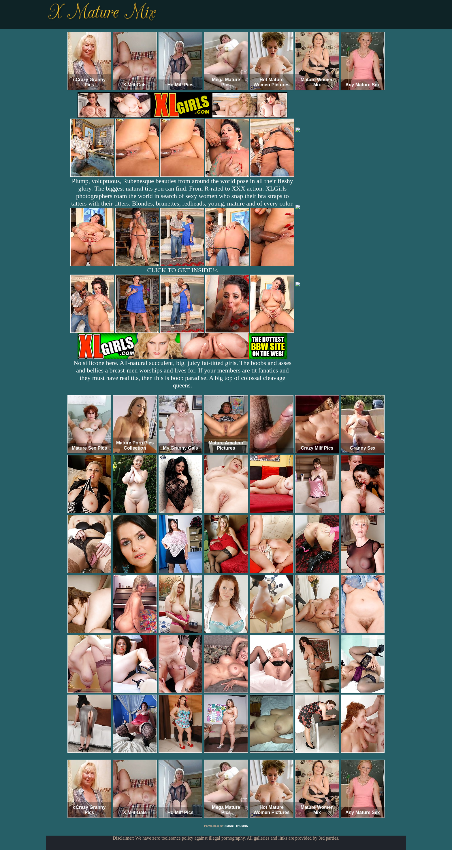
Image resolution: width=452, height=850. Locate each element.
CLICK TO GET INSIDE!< (182, 270)
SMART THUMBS (236, 826)
